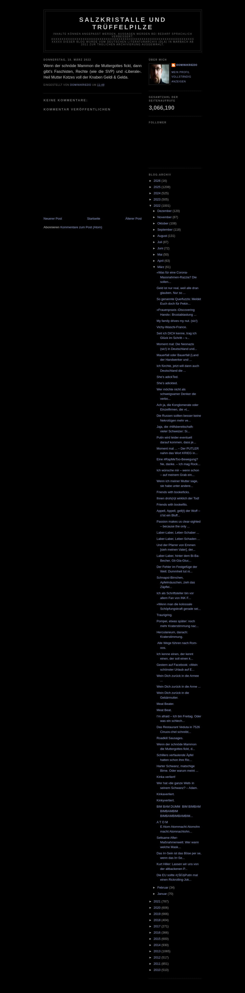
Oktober (163, 223)
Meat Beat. (164, 710)
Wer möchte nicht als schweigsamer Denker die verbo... (176, 394)
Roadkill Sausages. (169, 738)
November (165, 217)
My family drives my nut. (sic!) (176, 321)
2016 (157, 932)
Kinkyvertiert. (165, 800)
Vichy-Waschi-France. (171, 327)
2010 (157, 970)
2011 (157, 963)
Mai (160, 254)
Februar (163, 887)
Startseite (93, 218)
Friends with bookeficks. (173, 492)
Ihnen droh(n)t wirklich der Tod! (177, 498)
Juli (160, 242)
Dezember (165, 211)
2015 (157, 939)
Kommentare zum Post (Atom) (81, 227)
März (161, 267)
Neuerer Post (53, 218)
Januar (162, 894)
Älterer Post (133, 218)
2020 (157, 907)
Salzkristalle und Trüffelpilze (122, 23)
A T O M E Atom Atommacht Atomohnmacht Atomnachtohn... (178, 826)
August (162, 236)
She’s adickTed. (167, 377)
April (161, 261)
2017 (157, 926)
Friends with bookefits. (171, 504)
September (165, 229)
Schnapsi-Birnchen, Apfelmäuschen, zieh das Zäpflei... (175, 582)
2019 (157, 914)
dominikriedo (186, 65)
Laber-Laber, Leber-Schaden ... (178, 539)
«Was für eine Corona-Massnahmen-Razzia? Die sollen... (176, 277)
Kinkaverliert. (165, 794)
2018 (157, 920)
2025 (157, 187)
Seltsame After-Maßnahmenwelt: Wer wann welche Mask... (177, 842)
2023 (157, 199)
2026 (157, 181)
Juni (160, 248)
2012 (157, 957)
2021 (157, 901)
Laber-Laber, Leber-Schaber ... (177, 532)
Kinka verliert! (165, 777)
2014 (157, 945)
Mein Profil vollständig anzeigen (181, 77)
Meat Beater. (165, 704)
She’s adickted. (167, 383)
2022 (157, 205)
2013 (157, 951)
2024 (157, 193)
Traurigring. (164, 615)
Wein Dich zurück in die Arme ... (178, 686)
